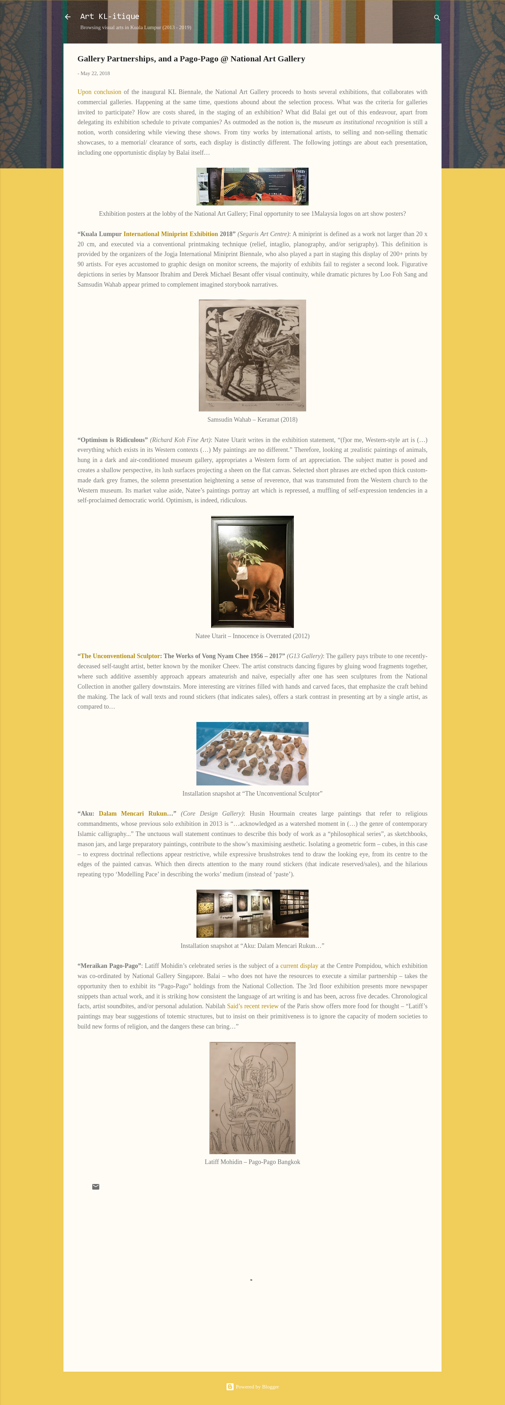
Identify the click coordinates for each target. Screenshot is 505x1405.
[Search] (437, 19)
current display (299, 965)
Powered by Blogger (252, 1387)
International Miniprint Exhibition (170, 233)
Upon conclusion (99, 91)
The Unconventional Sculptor (120, 656)
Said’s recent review (254, 1006)
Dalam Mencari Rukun (133, 813)
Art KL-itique (110, 17)
